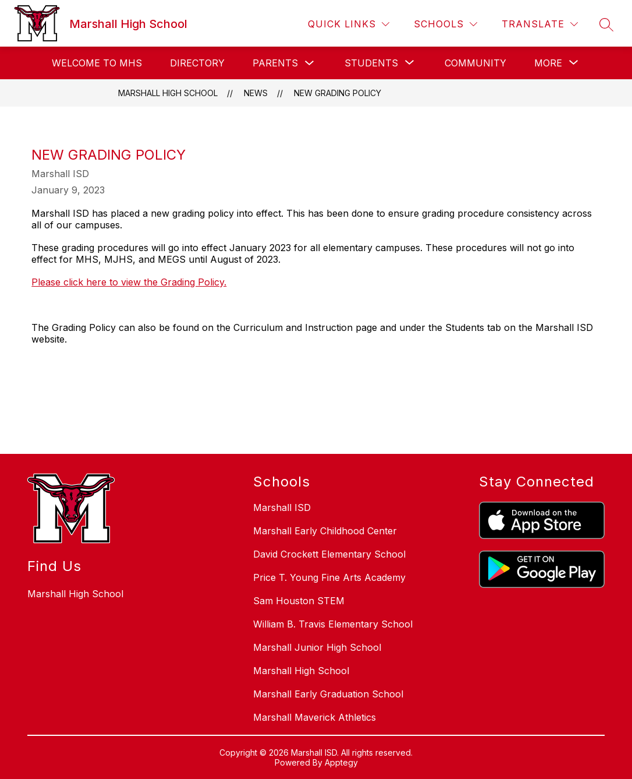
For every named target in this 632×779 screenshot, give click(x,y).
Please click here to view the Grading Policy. (128, 282)
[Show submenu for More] (548, 63)
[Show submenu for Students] (371, 63)
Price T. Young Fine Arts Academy (329, 577)
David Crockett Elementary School (329, 554)
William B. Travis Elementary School (333, 624)
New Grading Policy (337, 93)
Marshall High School (168, 93)
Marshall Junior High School (317, 647)
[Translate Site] (540, 24)
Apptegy (341, 762)
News (256, 93)
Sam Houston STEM (299, 601)
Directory (197, 63)
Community (475, 63)
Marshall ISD (282, 507)
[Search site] (606, 24)
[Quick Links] (348, 24)
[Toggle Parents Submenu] (310, 63)
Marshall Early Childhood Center (325, 531)
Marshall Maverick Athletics (314, 717)
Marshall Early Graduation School (328, 694)
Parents (275, 63)
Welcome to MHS (97, 63)
